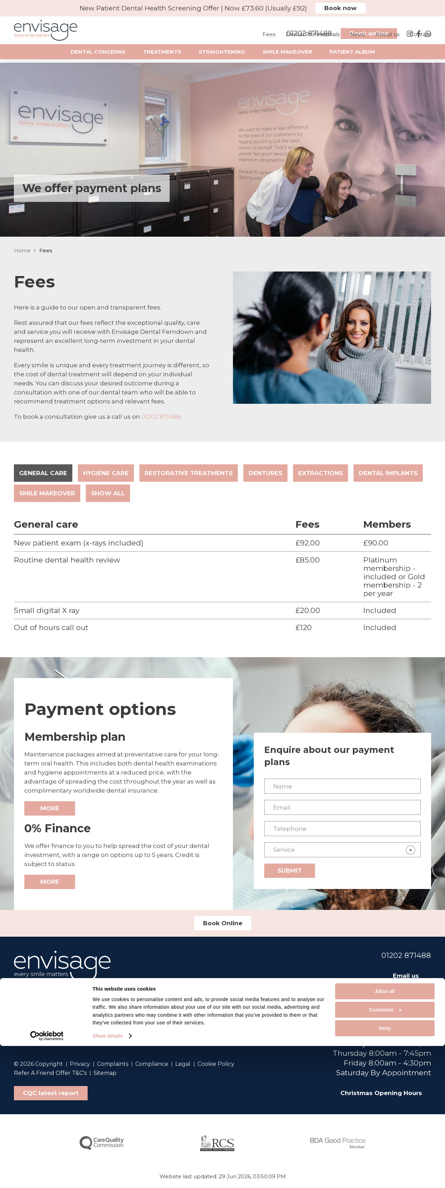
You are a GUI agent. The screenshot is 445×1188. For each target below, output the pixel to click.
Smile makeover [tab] (47, 493)
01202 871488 (160, 416)
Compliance (151, 1064)
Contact (420, 41)
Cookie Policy (215, 1064)
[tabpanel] (222, 575)
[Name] (342, 786)
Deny (385, 1170)
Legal (183, 1064)
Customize (385, 1152)
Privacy (80, 1064)
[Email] (342, 807)
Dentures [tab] (265, 473)
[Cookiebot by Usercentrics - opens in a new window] (47, 1178)
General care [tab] (43, 473)
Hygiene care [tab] (106, 473)
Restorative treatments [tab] (189, 473)
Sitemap (105, 1073)
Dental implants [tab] (388, 473)
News (357, 41)
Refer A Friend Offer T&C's (50, 1073)
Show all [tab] (108, 493)
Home (22, 250)
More (49, 808)
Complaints (112, 1064)
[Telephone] (342, 828)
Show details (107, 1178)
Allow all (385, 1133)
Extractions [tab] (320, 473)
